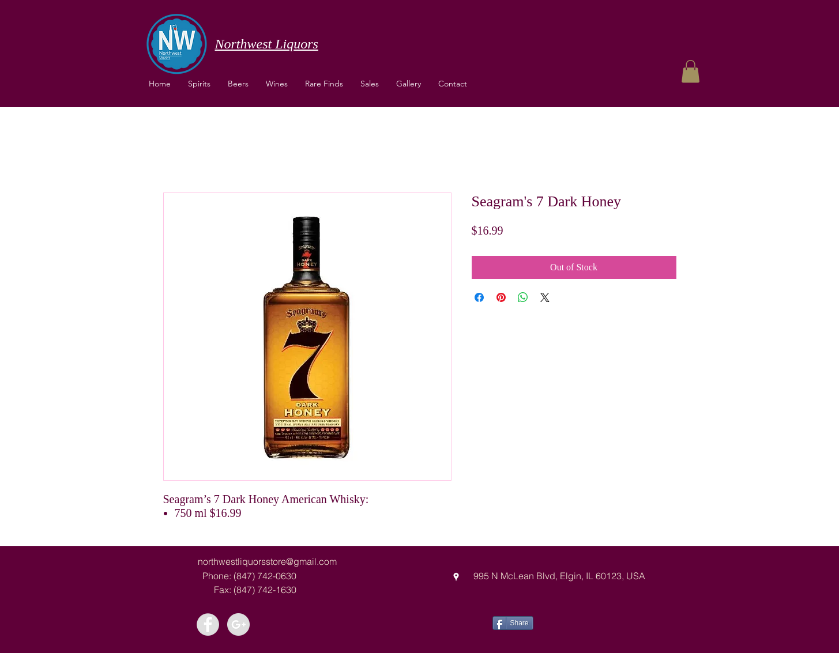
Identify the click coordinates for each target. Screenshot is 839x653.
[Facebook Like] (576, 622)
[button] (276, 83)
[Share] (512, 623)
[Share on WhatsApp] (523, 297)
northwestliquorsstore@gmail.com (267, 561)
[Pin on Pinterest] (501, 297)
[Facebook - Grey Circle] (208, 624)
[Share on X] (545, 297)
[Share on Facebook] (479, 297)
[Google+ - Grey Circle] (238, 624)
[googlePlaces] (456, 577)
